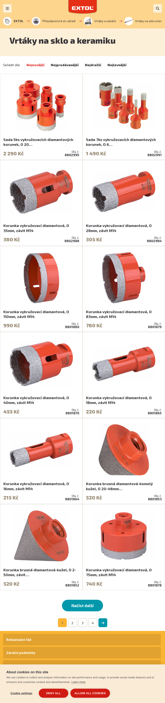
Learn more (78, 682)
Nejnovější (35, 65)
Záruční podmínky (20, 653)
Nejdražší (93, 65)
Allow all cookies (90, 693)
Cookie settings (21, 693)
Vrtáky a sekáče (100, 21)
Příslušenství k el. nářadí (53, 21)
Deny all (53, 693)
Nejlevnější (116, 65)
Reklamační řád (18, 639)
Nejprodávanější (65, 65)
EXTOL (13, 21)
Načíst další (82, 605)
